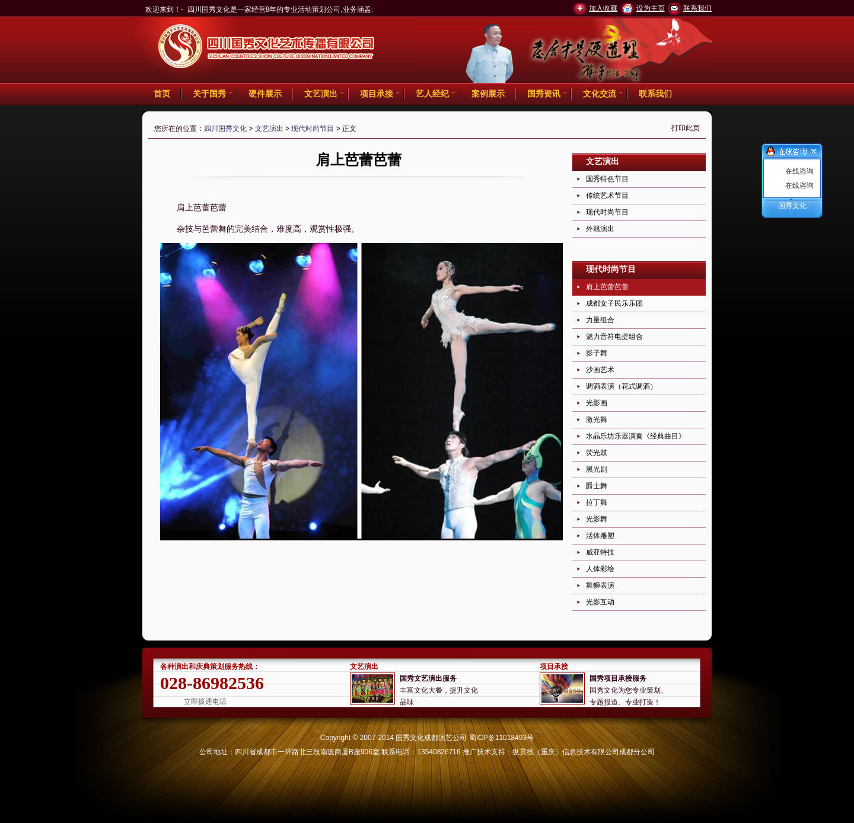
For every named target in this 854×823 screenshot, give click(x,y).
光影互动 (600, 602)
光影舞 (596, 519)
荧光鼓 (596, 453)
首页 (162, 93)
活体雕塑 (600, 535)
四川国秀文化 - (267, 48)
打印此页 (685, 128)
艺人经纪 (432, 93)
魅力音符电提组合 (614, 336)
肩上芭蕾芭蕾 (607, 287)
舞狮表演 (600, 585)
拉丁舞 (596, 502)
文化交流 (599, 93)
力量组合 (600, 320)
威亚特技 (600, 552)
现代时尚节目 (312, 128)
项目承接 (376, 93)
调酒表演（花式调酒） (621, 386)
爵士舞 (596, 486)
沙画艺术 (600, 370)
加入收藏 (603, 8)
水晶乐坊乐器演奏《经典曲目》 (636, 436)
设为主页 (650, 8)
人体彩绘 (600, 569)
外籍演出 (600, 229)
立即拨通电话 (205, 701)
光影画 (596, 403)
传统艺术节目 (607, 195)
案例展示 (488, 93)
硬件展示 (265, 93)
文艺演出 (320, 93)
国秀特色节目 (607, 179)
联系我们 (697, 8)
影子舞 (596, 353)
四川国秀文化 (225, 128)
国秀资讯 (543, 93)
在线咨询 (799, 171)
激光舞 (596, 419)
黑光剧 (596, 469)
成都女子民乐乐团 (614, 303)
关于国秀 (209, 93)
